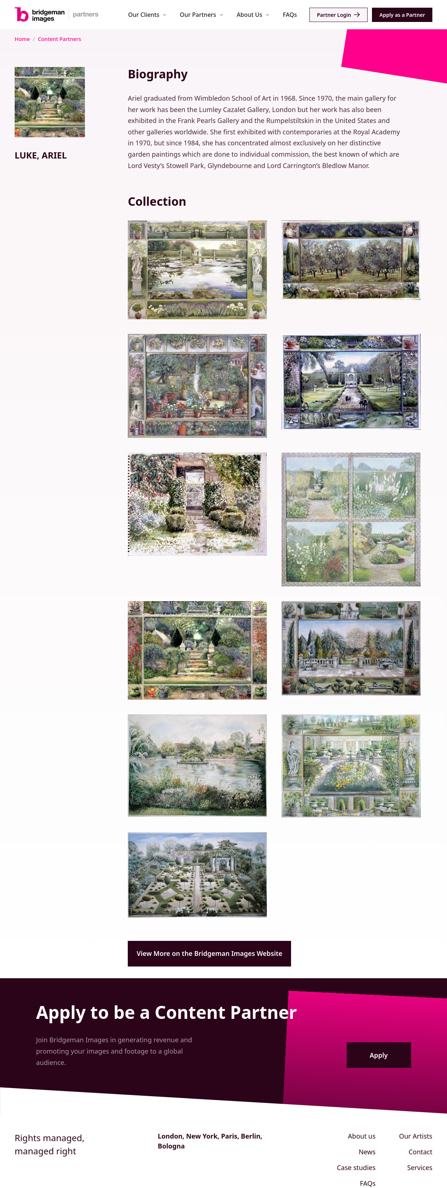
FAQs (290, 15)
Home (22, 39)
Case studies (356, 1167)
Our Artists (415, 1136)
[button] (147, 14)
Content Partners (59, 39)
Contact (420, 1151)
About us (362, 1136)
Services (419, 1167)
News (367, 1151)
